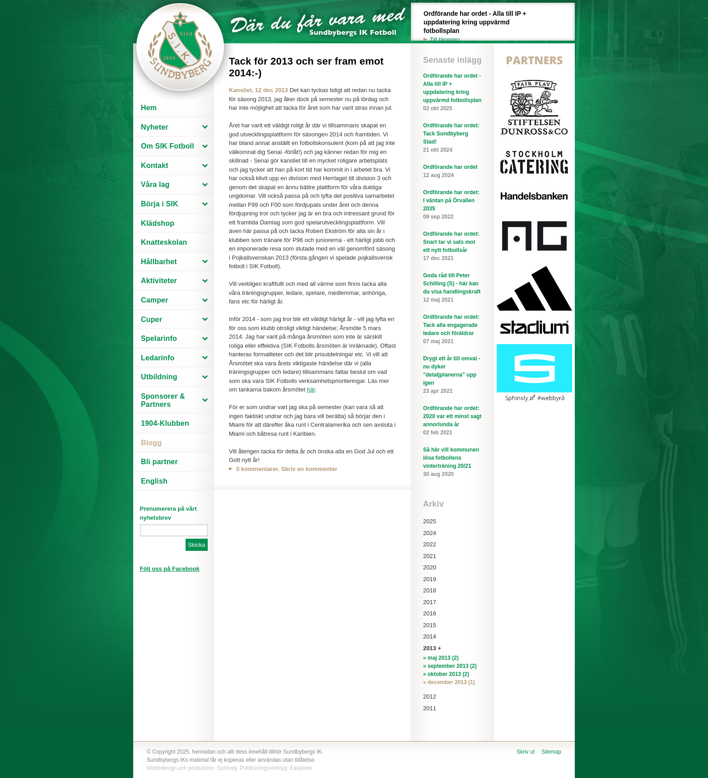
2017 (429, 602)
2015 (429, 625)
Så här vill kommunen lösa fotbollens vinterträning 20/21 (452, 462)
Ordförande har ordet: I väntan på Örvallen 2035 (452, 205)
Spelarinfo (159, 338)
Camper (154, 300)
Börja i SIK (159, 204)
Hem (149, 108)
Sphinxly (227, 768)
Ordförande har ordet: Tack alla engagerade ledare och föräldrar (452, 329)
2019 (429, 579)
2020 (429, 567)
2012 (429, 696)
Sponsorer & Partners (163, 400)
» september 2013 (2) (450, 666)
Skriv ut (526, 752)
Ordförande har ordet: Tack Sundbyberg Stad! (452, 138)
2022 (429, 544)
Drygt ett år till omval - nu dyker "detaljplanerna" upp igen (452, 375)
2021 (429, 556)
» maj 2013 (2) (441, 658)
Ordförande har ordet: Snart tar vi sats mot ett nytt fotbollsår (452, 246)
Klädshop (157, 223)
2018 (429, 590)
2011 (429, 708)
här (311, 389)
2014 (429, 636)
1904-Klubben (165, 423)
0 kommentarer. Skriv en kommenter (286, 469)
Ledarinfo (157, 358)
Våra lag (155, 184)
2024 (429, 533)
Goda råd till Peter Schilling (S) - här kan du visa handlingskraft (452, 288)
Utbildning (159, 377)
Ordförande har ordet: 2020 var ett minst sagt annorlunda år (452, 421)
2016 (429, 613)
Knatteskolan (164, 242)
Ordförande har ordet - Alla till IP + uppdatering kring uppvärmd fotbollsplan (480, 27)
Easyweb (301, 768)
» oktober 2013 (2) (446, 674)
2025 (429, 521)
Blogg (151, 443)
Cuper (151, 319)
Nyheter (154, 127)
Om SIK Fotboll (167, 146)
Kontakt (154, 165)
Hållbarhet (159, 262)
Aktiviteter (159, 280)
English (154, 481)
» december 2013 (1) (449, 682)
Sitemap (551, 752)
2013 (429, 648)
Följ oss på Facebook (170, 568)
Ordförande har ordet (452, 171)
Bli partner (159, 462)
